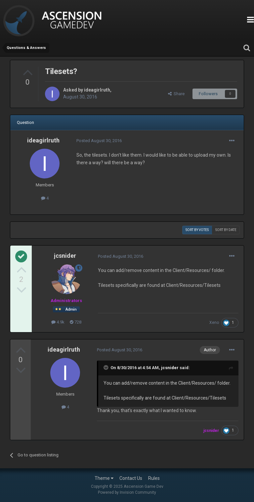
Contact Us (130, 478)
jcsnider (65, 255)
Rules (154, 478)
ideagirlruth (97, 90)
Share (176, 93)
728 (75, 322)
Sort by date (225, 230)
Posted (99, 140)
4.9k (57, 322)
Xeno (214, 322)
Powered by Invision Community (127, 492)
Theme (104, 478)
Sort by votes (197, 230)
